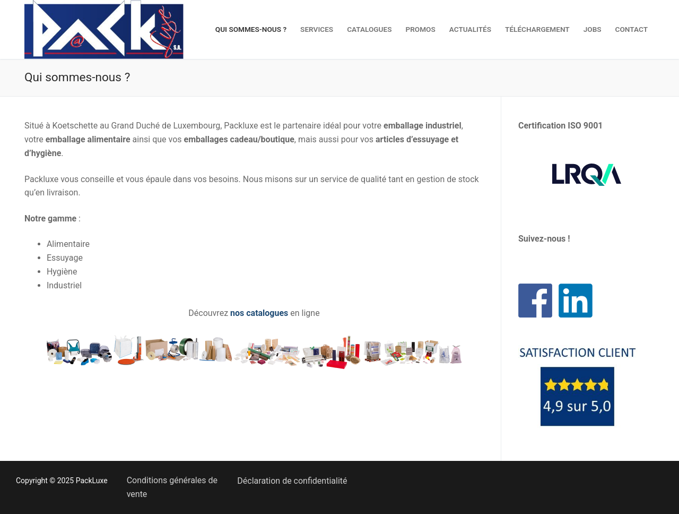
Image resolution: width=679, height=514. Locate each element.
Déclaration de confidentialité (292, 481)
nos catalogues (259, 313)
